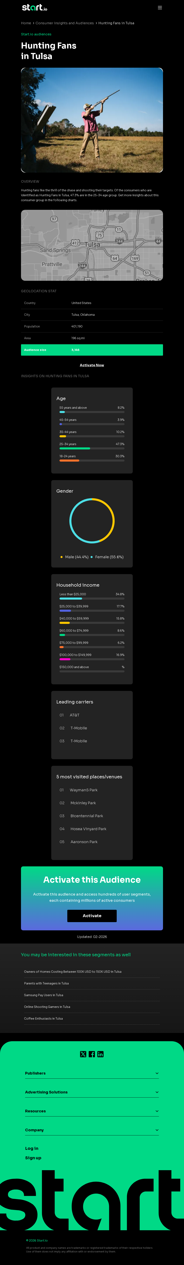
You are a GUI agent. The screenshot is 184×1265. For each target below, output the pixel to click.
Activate (92, 915)
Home (26, 23)
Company (34, 1130)
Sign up (33, 1158)
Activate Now (92, 365)
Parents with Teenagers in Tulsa (46, 983)
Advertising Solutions (46, 1092)
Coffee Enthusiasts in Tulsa (43, 1018)
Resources (35, 1111)
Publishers (35, 1073)
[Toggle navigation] (159, 7)
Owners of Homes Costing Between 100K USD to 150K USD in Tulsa (72, 972)
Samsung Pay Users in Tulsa (43, 995)
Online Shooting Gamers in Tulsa (47, 1007)
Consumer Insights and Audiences (65, 23)
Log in (31, 1148)
